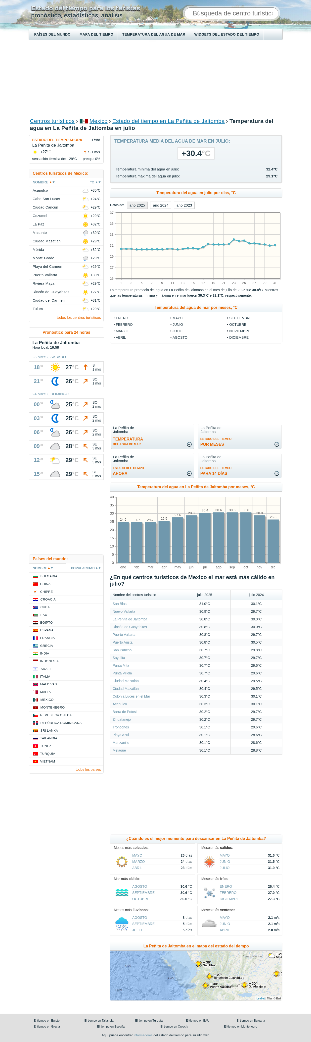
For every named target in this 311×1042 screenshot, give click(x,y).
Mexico (98, 121)
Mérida (38, 250)
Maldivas (48, 684)
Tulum (38, 309)
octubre (237, 325)
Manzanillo (121, 743)
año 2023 (184, 205)
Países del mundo (52, 34)
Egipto (46, 622)
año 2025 (137, 205)
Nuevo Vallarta (124, 611)
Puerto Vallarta (124, 635)
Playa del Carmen (47, 267)
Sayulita (119, 658)
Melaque (119, 750)
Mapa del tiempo (96, 34)
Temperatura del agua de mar (153, 34)
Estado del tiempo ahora (57, 140)
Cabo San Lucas (46, 199)
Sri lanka (49, 730)
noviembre (239, 331)
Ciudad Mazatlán (126, 681)
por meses (216, 441)
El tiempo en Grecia (47, 1026)
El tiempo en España (111, 1026)
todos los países (88, 769)
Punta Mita (121, 665)
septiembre (240, 318)
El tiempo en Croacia (174, 1026)
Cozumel (40, 216)
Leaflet (261, 998)
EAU (44, 615)
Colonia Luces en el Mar (131, 696)
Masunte (40, 233)
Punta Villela (122, 673)
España (47, 630)
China (45, 584)
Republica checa (56, 715)
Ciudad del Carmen (49, 300)
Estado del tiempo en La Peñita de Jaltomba (168, 121)
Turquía (47, 754)
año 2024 (161, 205)
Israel (46, 669)
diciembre (239, 337)
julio (177, 331)
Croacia (48, 599)
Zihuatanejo (122, 719)
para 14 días (216, 471)
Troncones (121, 727)
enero (122, 318)
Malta (45, 692)
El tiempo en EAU (198, 1020)
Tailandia (48, 738)
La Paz (38, 224)
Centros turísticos (52, 121)
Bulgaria (49, 576)
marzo (122, 331)
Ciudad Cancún (45, 207)
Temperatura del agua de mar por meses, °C (196, 307)
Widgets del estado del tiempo (226, 34)
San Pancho (122, 650)
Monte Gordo (43, 258)
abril (121, 337)
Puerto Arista (123, 642)
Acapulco (120, 704)
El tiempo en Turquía (149, 1020)
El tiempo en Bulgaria (251, 1020)
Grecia (46, 646)
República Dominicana (61, 723)
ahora (128, 471)
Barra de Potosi (125, 712)
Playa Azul (121, 735)
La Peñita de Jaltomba (130, 619)
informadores (143, 1035)
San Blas (120, 604)
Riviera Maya (43, 283)
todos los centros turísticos (79, 317)
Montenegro (53, 707)
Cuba (45, 607)
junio (178, 325)
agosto (180, 337)
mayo (177, 318)
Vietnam (47, 761)
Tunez (45, 746)
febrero (124, 325)
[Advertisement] (155, 78)
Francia (47, 638)
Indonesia (49, 661)
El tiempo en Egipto (47, 1020)
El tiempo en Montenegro (240, 1026)
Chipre (46, 592)
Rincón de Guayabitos (130, 627)
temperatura (128, 441)
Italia (45, 676)
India (44, 653)
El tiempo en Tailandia (99, 1020)
